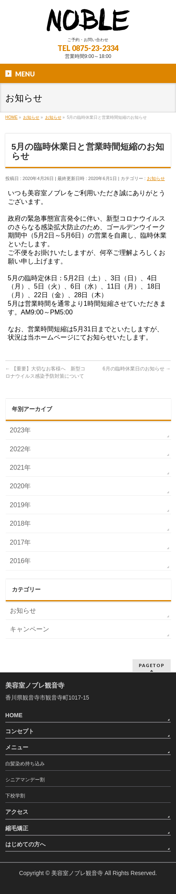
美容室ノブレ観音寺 (77, 873)
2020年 (20, 486)
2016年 (20, 560)
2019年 (20, 504)
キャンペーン (29, 629)
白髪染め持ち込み (25, 764)
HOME (14, 715)
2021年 (20, 467)
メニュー (16, 747)
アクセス (16, 812)
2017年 (20, 542)
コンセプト (19, 731)
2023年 (20, 430)
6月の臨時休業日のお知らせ (137, 369)
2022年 (20, 449)
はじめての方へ (25, 844)
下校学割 (15, 796)
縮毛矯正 (16, 828)
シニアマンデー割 (25, 780)
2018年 (20, 523)
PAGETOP (152, 665)
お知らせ (156, 178)
